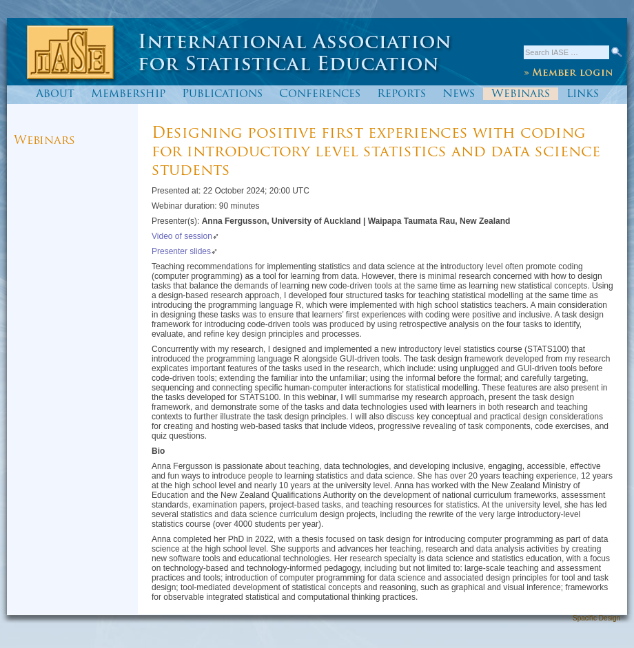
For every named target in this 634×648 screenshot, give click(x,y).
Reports (401, 94)
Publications (222, 94)
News (458, 94)
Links (582, 94)
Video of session (182, 236)
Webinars (520, 94)
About (55, 94)
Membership (128, 94)
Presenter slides (181, 251)
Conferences (319, 94)
